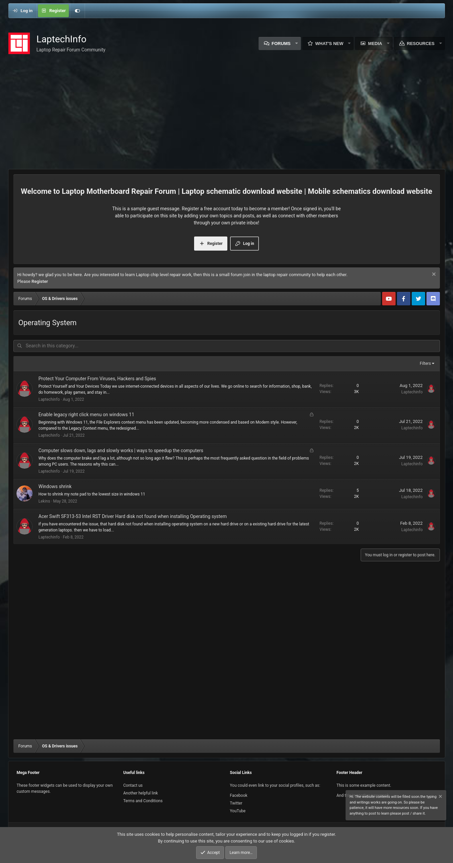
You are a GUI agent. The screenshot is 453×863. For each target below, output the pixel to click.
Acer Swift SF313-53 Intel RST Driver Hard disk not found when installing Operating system (133, 515)
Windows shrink (55, 485)
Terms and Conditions (143, 801)
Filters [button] (425, 362)
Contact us (133, 785)
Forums (281, 43)
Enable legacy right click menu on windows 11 (86, 414)
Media (375, 43)
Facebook (238, 795)
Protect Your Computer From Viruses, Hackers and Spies (97, 378)
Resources (421, 43)
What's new (329, 43)
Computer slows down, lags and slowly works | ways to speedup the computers (121, 449)
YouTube (238, 811)
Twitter (236, 803)
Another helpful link (140, 793)
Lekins (44, 500)
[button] (296, 43)
